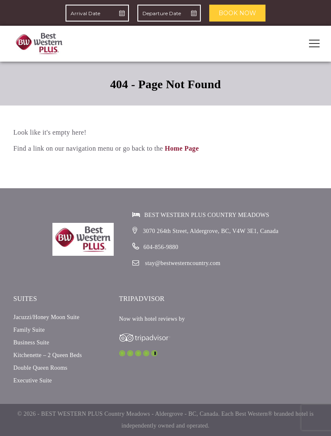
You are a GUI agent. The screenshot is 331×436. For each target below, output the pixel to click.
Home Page (182, 148)
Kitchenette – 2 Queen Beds (48, 355)
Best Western (251, 414)
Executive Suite (33, 380)
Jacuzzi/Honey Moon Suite (46, 317)
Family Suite (29, 330)
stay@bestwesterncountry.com (183, 263)
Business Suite (31, 342)
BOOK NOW (237, 13)
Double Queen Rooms (41, 368)
